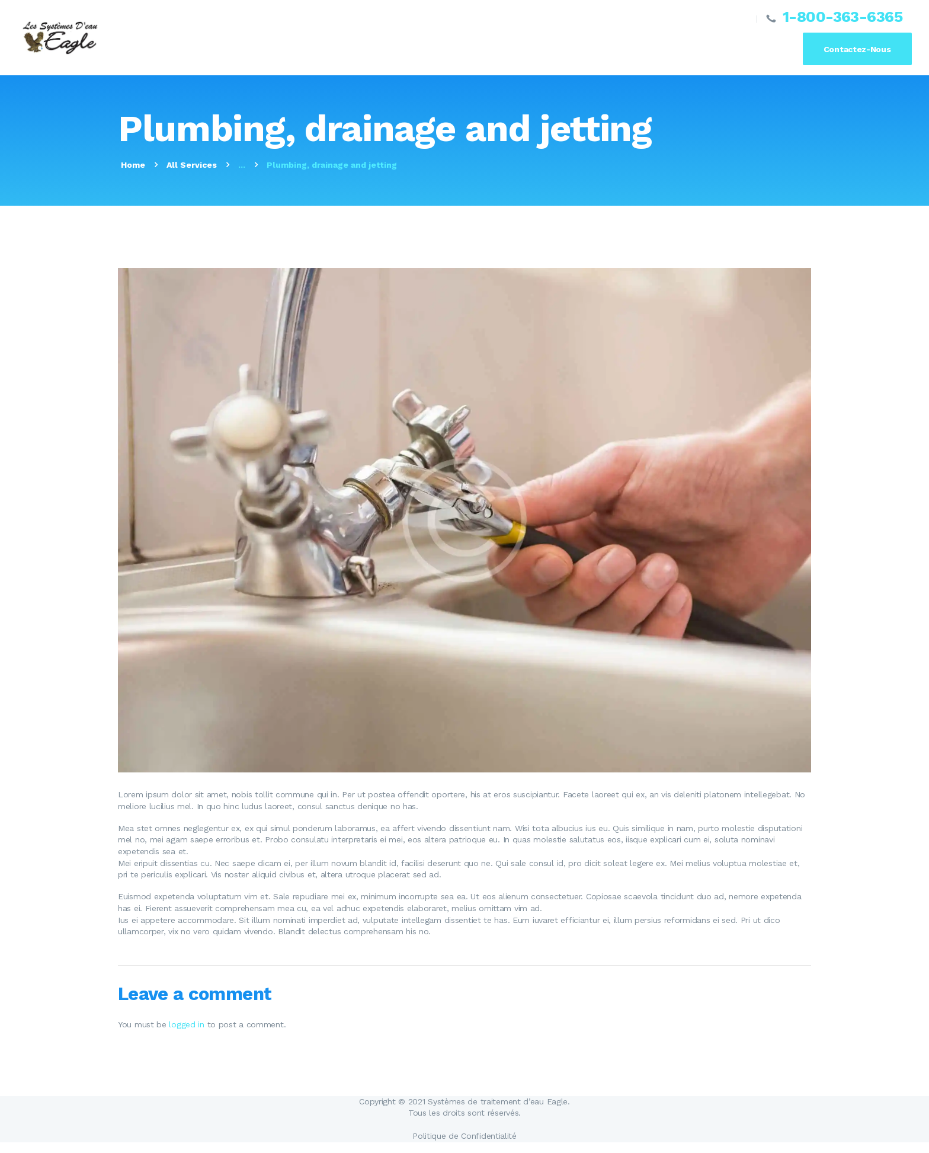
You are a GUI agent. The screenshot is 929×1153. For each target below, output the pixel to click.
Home (133, 165)
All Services (191, 165)
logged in (186, 1024)
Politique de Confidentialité (464, 1136)
